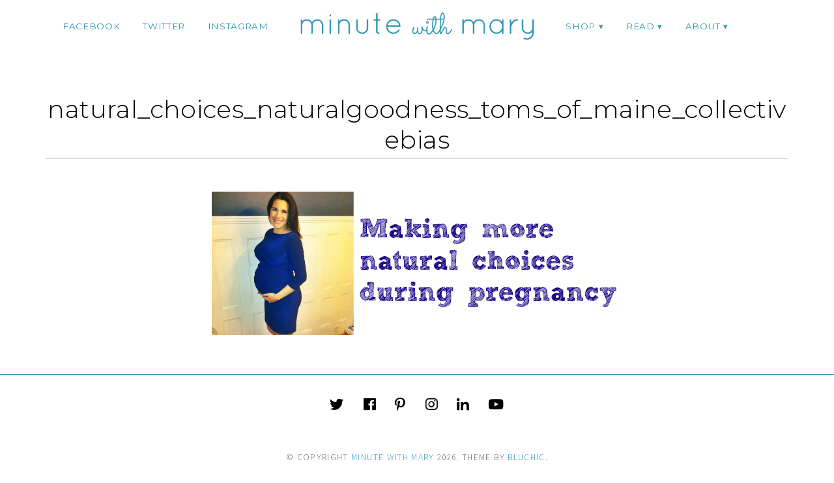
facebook (91, 26)
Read (640, 26)
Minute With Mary (393, 457)
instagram (238, 26)
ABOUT (702, 26)
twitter (164, 26)
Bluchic (526, 457)
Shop (581, 26)
